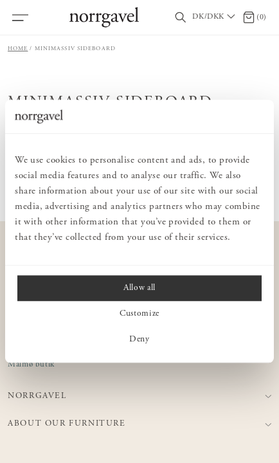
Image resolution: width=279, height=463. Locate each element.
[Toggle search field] (180, 18)
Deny (139, 340)
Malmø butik (31, 365)
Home (18, 48)
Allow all (139, 288)
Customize (139, 314)
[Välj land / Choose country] (214, 17)
